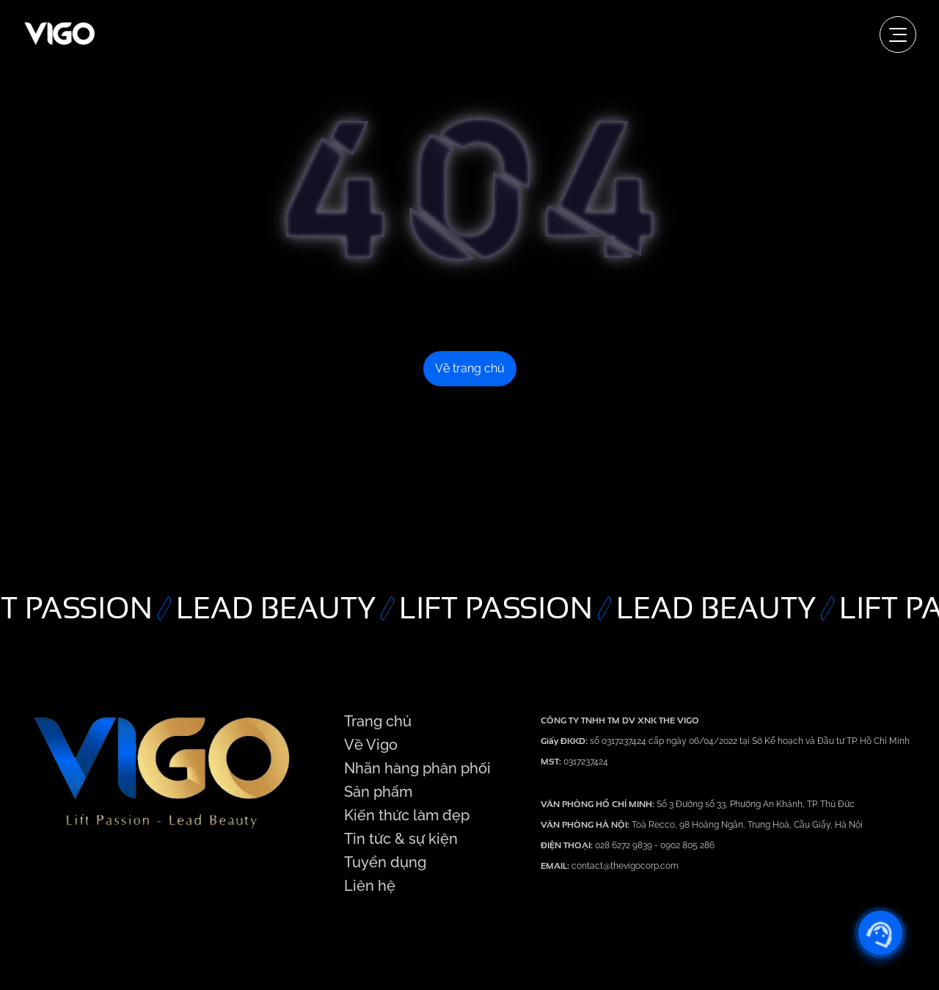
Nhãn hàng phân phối (417, 768)
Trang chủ (378, 721)
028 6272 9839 (624, 845)
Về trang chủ (470, 368)
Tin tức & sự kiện (401, 839)
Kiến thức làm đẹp (407, 815)
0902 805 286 (687, 845)
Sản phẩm (378, 792)
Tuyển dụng (385, 862)
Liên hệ (369, 886)
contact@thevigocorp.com (624, 866)
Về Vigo (371, 745)
